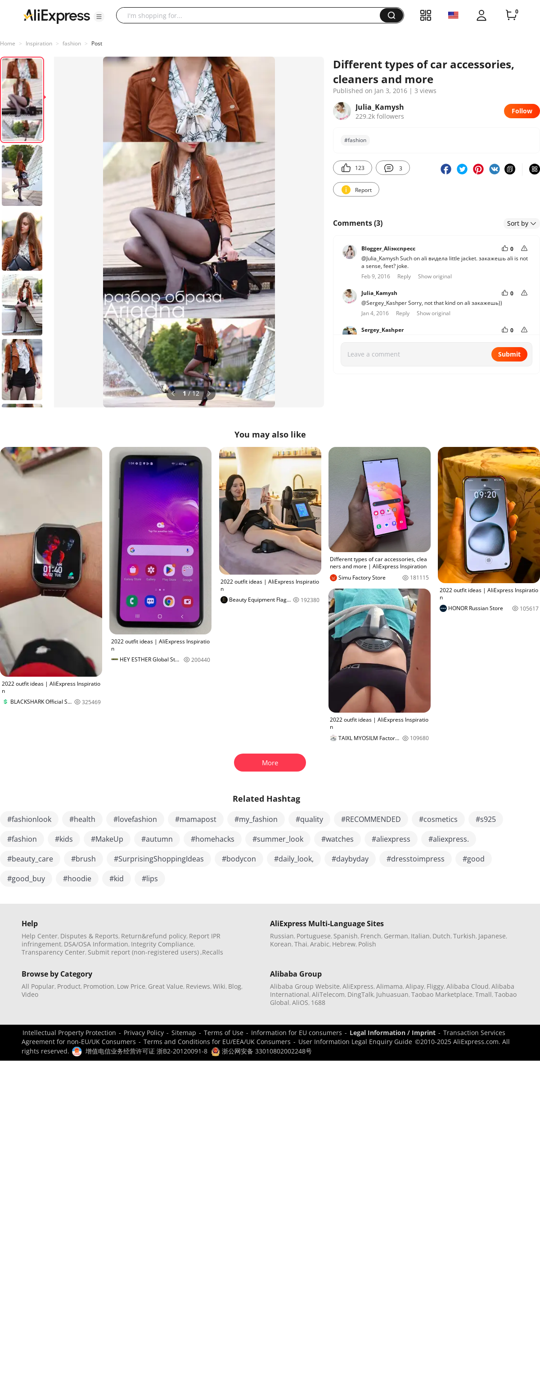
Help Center (40, 936)
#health (82, 819)
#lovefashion (135, 819)
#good (474, 859)
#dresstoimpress (416, 859)
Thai (300, 944)
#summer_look (277, 839)
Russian (282, 936)
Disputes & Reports (89, 936)
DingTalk (360, 994)
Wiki (219, 986)
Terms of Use (223, 1032)
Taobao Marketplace (441, 994)
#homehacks (212, 839)
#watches (337, 839)
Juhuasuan (392, 994)
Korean (281, 944)
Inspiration (39, 43)
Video (30, 994)
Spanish (345, 936)
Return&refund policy (153, 936)
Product (69, 986)
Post (96, 43)
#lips (150, 879)
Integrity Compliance (162, 944)
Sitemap (183, 1032)
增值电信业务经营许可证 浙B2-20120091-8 (146, 1051)
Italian (420, 936)
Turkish (464, 936)
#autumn (157, 839)
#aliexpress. (448, 839)
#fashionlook (29, 819)
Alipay (414, 986)
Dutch (441, 936)
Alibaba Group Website (305, 986)
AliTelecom (328, 994)
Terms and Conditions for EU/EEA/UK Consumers (217, 1041)
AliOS (300, 1002)
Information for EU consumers (296, 1032)
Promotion (98, 986)
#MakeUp (107, 839)
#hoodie (77, 879)
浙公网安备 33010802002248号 (261, 1051)
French (370, 936)
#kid (116, 879)
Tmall (483, 994)
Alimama (389, 986)
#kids (64, 839)
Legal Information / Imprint (393, 1032)
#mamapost (195, 819)
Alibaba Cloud (467, 986)
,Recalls (211, 952)
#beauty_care (30, 859)
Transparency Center (53, 952)
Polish (367, 944)
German (396, 936)
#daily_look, (294, 859)
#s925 (486, 819)
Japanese (492, 936)
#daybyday (350, 859)
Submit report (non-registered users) (143, 952)
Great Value (165, 986)
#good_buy (26, 879)
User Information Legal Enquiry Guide (355, 1041)
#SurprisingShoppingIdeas (159, 859)
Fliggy (435, 986)
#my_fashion (256, 819)
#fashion (355, 140)
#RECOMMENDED (371, 819)
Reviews (198, 986)
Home (7, 43)
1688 (318, 1002)
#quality (309, 819)
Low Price (131, 986)
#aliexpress (391, 839)
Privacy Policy (144, 1032)
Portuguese (314, 936)
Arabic (319, 944)
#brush (83, 859)
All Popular (38, 986)
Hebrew (344, 944)
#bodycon (239, 859)
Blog (234, 986)
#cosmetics (438, 819)
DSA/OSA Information (96, 944)
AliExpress (358, 986)
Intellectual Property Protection (69, 1032)
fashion (72, 43)
